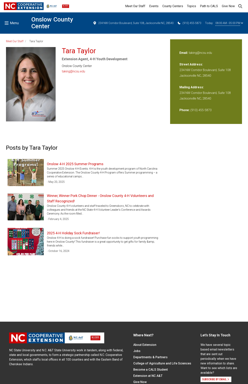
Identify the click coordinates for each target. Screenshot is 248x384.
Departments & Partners (150, 357)
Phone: (184, 110)
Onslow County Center (52, 23)
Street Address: (191, 64)
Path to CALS (209, 6)
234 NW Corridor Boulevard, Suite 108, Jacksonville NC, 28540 (133, 23)
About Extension (144, 345)
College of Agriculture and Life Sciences (162, 363)
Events (153, 6)
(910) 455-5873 (189, 23)
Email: (184, 53)
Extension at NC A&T (148, 376)
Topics (191, 6)
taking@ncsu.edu (73, 71)
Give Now (228, 6)
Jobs (136, 351)
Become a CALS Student (150, 369)
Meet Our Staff (135, 6)
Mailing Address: (191, 87)
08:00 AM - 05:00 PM (229, 23)
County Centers (172, 6)
